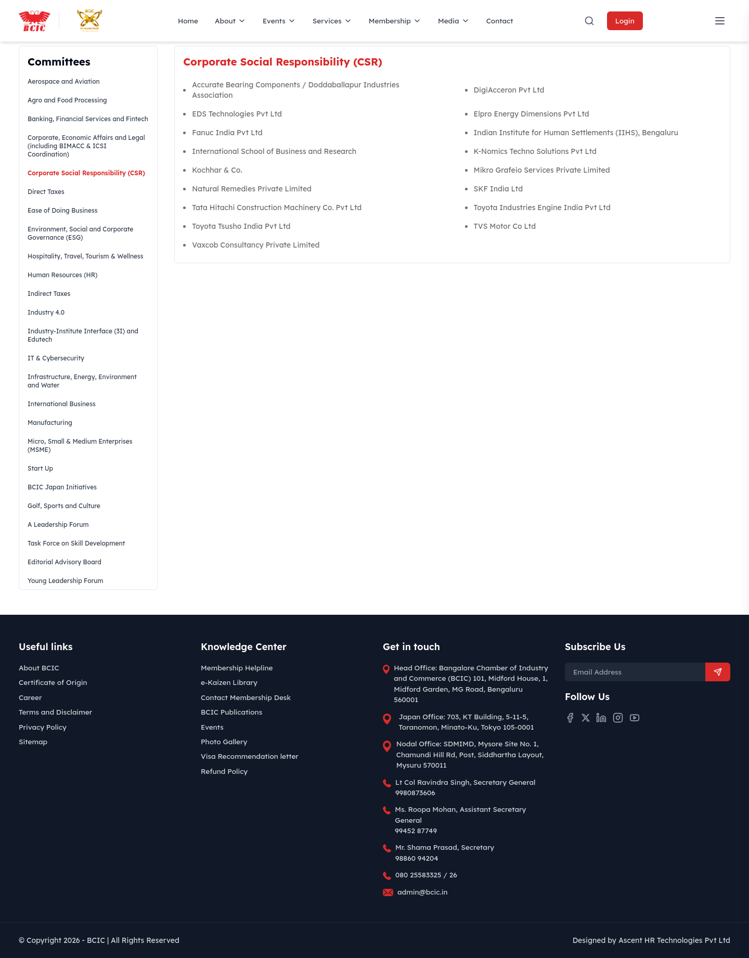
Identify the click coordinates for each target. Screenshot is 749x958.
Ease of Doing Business (62, 210)
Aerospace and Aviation (64, 81)
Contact (499, 20)
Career (30, 697)
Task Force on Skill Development (76, 543)
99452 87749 (416, 830)
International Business (62, 404)
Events (279, 20)
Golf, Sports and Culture (64, 506)
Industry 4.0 (46, 312)
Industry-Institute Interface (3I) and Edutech (83, 335)
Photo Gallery (224, 741)
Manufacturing (50, 422)
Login (625, 20)
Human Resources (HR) (62, 275)
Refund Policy (224, 771)
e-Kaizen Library (229, 682)
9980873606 (415, 792)
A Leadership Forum (58, 524)
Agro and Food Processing (67, 100)
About (230, 20)
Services (332, 20)
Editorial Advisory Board (64, 562)
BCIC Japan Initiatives (62, 487)
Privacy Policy (43, 726)
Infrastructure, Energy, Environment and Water (82, 381)
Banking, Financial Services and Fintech (88, 119)
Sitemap (33, 741)
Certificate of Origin (53, 682)
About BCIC (39, 667)
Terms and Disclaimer (55, 711)
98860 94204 (416, 857)
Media (454, 20)
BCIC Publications (231, 711)
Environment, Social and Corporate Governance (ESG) (80, 233)
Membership (395, 20)
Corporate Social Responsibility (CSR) (86, 173)
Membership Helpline (237, 667)
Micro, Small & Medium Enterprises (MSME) (80, 445)
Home (188, 20)
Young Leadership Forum (66, 581)
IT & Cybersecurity (56, 358)
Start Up (40, 468)
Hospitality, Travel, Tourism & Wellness (86, 256)
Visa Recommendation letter (250, 756)
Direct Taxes (46, 192)
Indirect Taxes (49, 293)
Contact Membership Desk (246, 697)
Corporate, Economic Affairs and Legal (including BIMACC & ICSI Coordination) (86, 146)
